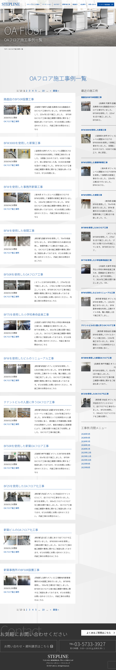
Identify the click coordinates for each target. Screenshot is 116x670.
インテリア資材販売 (106, 4)
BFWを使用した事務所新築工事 (23, 187)
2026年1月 (85, 448)
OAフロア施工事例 (11, 121)
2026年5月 (85, 433)
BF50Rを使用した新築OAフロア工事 (26, 446)
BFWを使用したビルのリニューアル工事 (29, 358)
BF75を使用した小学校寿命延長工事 (26, 314)
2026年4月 (85, 437)
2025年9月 (85, 463)
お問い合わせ (92, 4)
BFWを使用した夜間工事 (19, 230)
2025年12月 (86, 452)
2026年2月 (85, 445)
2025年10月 (86, 460)
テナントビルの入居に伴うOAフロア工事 (29, 402)
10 (43, 90)
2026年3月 (85, 441)
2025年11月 (86, 456)
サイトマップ (65, 663)
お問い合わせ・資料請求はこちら (28, 646)
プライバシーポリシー (53, 663)
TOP (5, 49)
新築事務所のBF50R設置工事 (21, 570)
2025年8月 (85, 467)
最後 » (56, 90)
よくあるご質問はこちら (99, 632)
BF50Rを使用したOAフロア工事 (23, 274)
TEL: (87, 645)
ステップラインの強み (33, 4)
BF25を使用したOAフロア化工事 (24, 486)
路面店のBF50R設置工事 (19, 99)
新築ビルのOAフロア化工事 (21, 530)
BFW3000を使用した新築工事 (22, 143)
